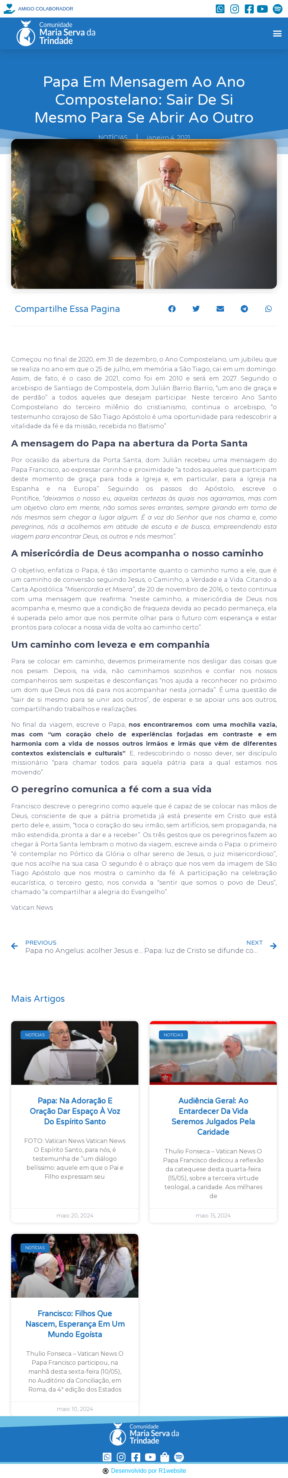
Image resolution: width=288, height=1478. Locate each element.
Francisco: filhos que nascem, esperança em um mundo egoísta (75, 1324)
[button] (277, 33)
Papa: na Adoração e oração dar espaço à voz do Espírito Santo (75, 1112)
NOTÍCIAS (113, 137)
